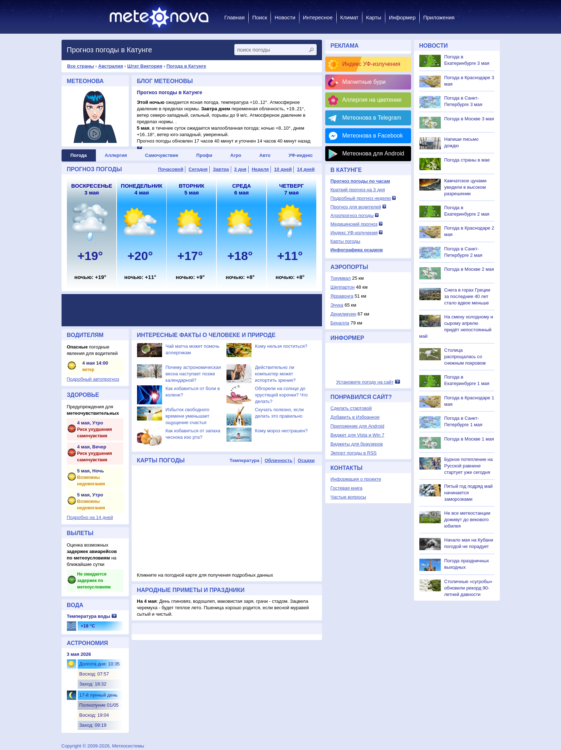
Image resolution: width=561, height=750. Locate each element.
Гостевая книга (346, 488)
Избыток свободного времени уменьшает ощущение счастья (188, 416)
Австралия (110, 66)
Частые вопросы (348, 497)
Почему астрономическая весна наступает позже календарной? (193, 374)
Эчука (337, 305)
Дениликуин (343, 314)
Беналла (340, 323)
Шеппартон (343, 287)
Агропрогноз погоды (352, 215)
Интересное (318, 17)
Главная (234, 17)
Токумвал (341, 278)
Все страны (80, 66)
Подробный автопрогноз (93, 379)
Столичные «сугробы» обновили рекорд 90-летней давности (468, 588)
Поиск (259, 17)
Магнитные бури (364, 82)
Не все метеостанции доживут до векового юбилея (467, 519)
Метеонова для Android (373, 153)
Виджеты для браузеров (357, 444)
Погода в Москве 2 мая (469, 269)
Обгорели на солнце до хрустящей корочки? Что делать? (281, 395)
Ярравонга (342, 296)
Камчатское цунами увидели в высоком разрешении (465, 187)
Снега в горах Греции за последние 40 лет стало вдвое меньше (467, 296)
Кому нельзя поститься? (281, 346)
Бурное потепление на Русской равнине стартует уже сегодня (468, 466)
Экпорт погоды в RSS (354, 453)
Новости (284, 17)
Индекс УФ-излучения (371, 64)
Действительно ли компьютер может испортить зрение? (275, 374)
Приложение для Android (358, 426)
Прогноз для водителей (356, 207)
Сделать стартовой (351, 408)
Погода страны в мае (467, 160)
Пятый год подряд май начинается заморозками (468, 493)
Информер (402, 17)
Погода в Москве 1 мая (469, 439)
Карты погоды (345, 241)
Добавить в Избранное (355, 417)
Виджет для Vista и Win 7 (358, 435)
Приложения (439, 17)
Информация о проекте (356, 479)
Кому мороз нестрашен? (281, 430)
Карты (373, 17)
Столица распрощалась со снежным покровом (465, 356)
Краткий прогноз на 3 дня (358, 189)
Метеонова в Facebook (372, 136)
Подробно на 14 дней (90, 517)
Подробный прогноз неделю (361, 198)
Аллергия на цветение (372, 100)
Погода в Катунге (186, 66)
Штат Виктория (144, 66)
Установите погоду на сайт (365, 382)
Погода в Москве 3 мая (469, 118)
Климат (349, 17)
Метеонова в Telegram (371, 118)
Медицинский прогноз (354, 224)
